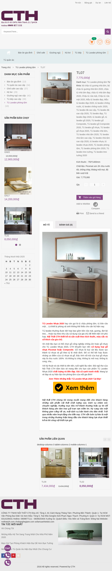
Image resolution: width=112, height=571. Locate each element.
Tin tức (78, 3)
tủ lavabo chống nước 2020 (94, 106)
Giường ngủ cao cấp (16, 95)
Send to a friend (95, 213)
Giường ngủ (55, 52)
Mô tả (46, 225)
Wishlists (100, 42)
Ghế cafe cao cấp (15, 88)
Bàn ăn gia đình (25, 52)
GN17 (7, 196)
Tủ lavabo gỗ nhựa (90, 127)
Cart (92, 42)
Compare (108, 42)
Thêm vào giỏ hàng (92, 197)
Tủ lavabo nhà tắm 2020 (87, 134)
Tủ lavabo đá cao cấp (86, 110)
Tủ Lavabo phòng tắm (96, 52)
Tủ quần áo (9, 60)
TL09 (44, 482)
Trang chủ (8, 52)
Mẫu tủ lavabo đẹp (94, 99)
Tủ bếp (78, 52)
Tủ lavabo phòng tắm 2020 (93, 148)
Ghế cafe (41, 52)
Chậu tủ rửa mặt (89, 96)
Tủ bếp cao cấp (14, 99)
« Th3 (7, 283)
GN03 (7, 152)
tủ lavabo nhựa (97, 141)
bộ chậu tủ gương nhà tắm (94, 85)
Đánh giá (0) (65, 225)
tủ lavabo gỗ (98, 117)
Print (80, 213)
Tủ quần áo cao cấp (16, 85)
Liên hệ (108, 3)
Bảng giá (88, 3)
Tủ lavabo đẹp (96, 113)
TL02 (81, 482)
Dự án (98, 3)
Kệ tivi (67, 52)
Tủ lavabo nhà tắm (98, 131)
